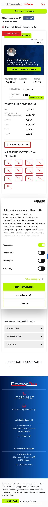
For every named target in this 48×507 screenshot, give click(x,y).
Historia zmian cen (36, 97)
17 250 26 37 (24, 397)
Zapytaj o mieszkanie (24, 69)
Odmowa (24, 303)
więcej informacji (28, 501)
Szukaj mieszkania (24, 11)
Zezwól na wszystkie (24, 287)
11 (29, 178)
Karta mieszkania (17, 144)
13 (8, 186)
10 (18, 178)
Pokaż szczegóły (32, 279)
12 (39, 178)
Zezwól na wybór (24, 295)
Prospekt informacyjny (18, 35)
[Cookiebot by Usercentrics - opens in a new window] (34, 201)
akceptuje (10, 501)
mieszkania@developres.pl (24, 409)
